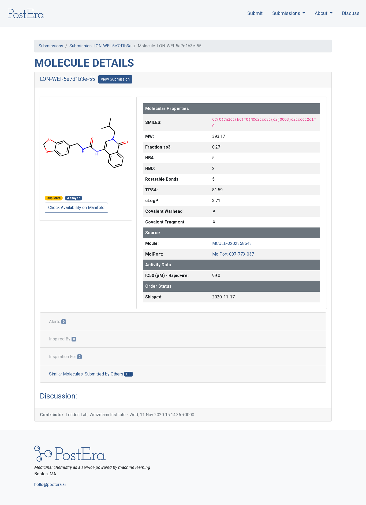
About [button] (321, 13)
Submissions (51, 45)
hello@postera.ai (50, 484)
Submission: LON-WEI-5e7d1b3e (100, 45)
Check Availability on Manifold (76, 207)
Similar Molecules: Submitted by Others (91, 374)
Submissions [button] (286, 13)
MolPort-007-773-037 (233, 254)
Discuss (351, 13)
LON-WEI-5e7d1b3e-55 (67, 79)
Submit (255, 13)
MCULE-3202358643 (232, 243)
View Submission (115, 79)
